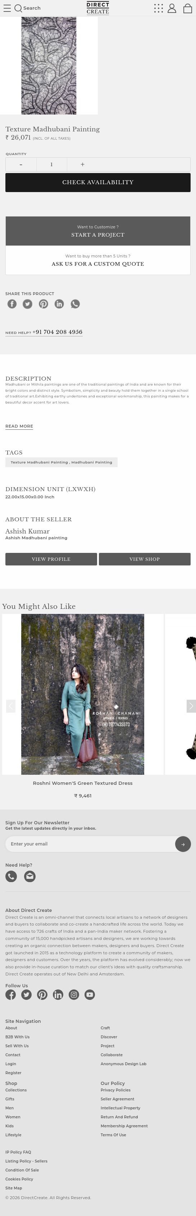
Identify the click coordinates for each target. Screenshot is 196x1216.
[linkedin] (59, 303)
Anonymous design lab (123, 1064)
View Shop (144, 559)
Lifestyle (13, 1135)
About (11, 1028)
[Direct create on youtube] (91, 994)
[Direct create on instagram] (75, 994)
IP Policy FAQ (18, 1152)
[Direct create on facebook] (11, 994)
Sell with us (17, 1046)
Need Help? (44, 332)
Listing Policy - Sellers (26, 1161)
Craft (105, 1028)
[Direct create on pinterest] (43, 994)
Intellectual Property (120, 1108)
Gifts (9, 1099)
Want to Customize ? (98, 232)
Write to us (30, 875)
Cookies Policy (19, 1179)
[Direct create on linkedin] (59, 994)
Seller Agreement (118, 1099)
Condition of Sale (22, 1170)
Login (10, 1064)
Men (9, 1108)
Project (107, 1046)
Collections (16, 1090)
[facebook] (11, 303)
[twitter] (27, 303)
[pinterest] (43, 303)
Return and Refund (119, 1117)
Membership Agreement (124, 1126)
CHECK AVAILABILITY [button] (98, 182)
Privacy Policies (116, 1090)
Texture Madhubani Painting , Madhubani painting (61, 462)
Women (12, 1117)
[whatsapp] (75, 303)
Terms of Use (113, 1135)
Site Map (13, 1188)
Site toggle (7, 8)
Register (13, 1073)
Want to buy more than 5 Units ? (98, 261)
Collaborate (112, 1055)
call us (11, 875)
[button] (191, 706)
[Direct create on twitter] (27, 994)
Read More (19, 426)
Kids (9, 1126)
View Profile (51, 559)
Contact (12, 1055)
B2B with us (17, 1037)
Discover (109, 1037)
